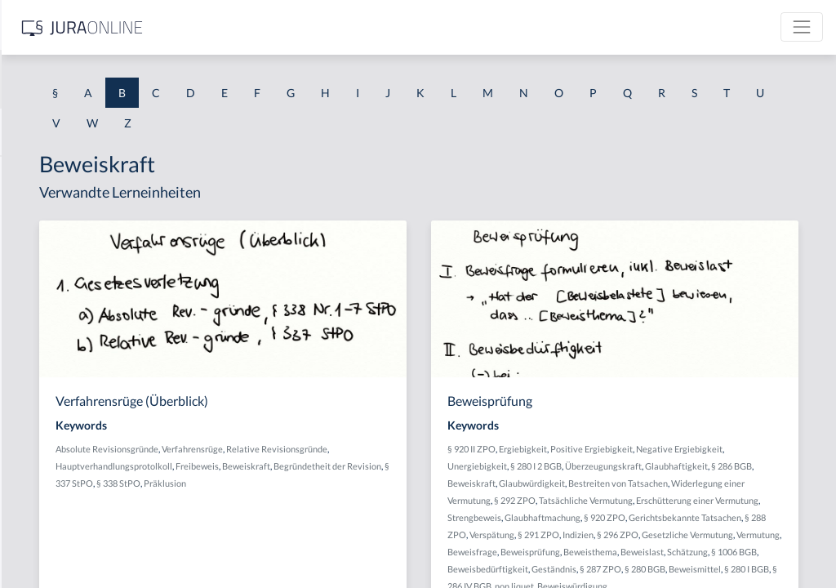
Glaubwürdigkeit (662, 500)
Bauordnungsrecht (60, 467)
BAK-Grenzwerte (56, 247)
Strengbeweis (776, 534)
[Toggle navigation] (801, 27)
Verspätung (687, 569)
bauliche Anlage (53, 431)
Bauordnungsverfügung (72, 504)
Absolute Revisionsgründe (341, 448)
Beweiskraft (360, 483)
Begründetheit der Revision (442, 483)
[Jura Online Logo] (342, 27)
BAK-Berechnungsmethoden (85, 210)
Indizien (773, 569)
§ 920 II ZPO (601, 448)
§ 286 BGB (743, 483)
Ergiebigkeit (653, 448)
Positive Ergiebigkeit (721, 448)
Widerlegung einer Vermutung (636, 517)
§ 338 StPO (336, 500)
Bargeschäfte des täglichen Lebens (99, 357)
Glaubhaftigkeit (688, 483)
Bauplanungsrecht (59, 541)
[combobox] (130, 79)
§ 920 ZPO (677, 551)
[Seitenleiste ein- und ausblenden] (235, 25)
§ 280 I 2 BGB (717, 466)
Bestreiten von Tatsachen (748, 500)
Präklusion (383, 500)
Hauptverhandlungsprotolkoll (417, 466)
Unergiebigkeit (658, 466)
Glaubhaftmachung (615, 551)
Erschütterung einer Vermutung (685, 534)
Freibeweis (311, 483)
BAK (25, 173)
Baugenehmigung (56, 394)
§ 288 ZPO (641, 569)
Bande (29, 284)
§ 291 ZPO (734, 569)
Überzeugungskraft (615, 483)
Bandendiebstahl (55, 320)
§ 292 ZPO (719, 517)
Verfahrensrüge (426, 448)
